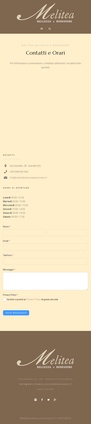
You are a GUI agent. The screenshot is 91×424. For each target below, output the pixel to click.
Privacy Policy (33, 299)
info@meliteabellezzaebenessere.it (28, 177)
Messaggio (9, 269)
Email (6, 241)
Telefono (8, 255)
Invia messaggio (16, 313)
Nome (7, 226)
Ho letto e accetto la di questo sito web (30, 299)
